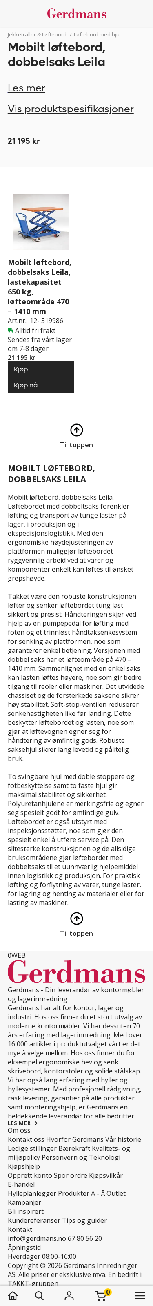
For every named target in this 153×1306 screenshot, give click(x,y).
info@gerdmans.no (37, 1238)
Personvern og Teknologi (81, 1157)
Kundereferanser (34, 1220)
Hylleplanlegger (32, 1193)
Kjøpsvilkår (106, 1175)
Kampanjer (24, 1202)
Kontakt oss (26, 1139)
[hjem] (21, 1295)
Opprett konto (30, 1175)
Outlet (116, 1193)
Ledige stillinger (32, 1148)
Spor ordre (70, 1175)
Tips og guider (84, 1220)
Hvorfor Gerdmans (75, 1139)
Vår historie (123, 1139)
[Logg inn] (69, 1295)
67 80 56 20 (85, 1238)
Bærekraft (74, 1148)
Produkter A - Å (81, 1193)
